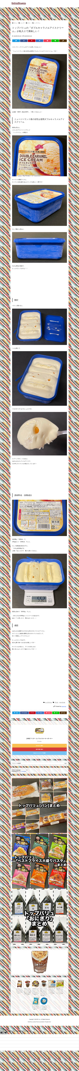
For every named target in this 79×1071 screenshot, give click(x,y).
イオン (28, 23)
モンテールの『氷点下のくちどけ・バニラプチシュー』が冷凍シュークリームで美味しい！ (51, 991)
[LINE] (55, 40)
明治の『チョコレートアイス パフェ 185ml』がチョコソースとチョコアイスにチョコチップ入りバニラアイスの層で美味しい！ (43, 992)
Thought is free (48, 1021)
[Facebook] (24, 40)
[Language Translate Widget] (19, 770)
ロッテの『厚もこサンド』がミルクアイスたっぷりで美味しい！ (35, 1008)
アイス (56, 702)
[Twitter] (16, 40)
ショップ (22, 23)
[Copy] (63, 40)
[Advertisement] (39, 13)
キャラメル (62, 702)
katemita (63, 706)
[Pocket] (47, 40)
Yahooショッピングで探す (39, 753)
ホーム (15, 23)
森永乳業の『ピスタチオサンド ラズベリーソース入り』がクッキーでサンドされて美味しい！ (59, 991)
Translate (22, 771)
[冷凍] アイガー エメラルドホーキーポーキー (39, 738)
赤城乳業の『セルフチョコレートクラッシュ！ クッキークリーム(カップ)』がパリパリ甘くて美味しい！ (35, 991)
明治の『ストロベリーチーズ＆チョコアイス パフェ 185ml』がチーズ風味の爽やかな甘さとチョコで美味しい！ (27, 992)
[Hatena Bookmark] (39, 40)
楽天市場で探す (39, 749)
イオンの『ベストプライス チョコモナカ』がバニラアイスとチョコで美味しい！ (19, 991)
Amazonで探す (39, 745)
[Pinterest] (31, 40)
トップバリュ (37, 23)
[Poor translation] (4, 1033)
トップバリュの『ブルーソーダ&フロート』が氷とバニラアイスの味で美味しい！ (43, 1008)
